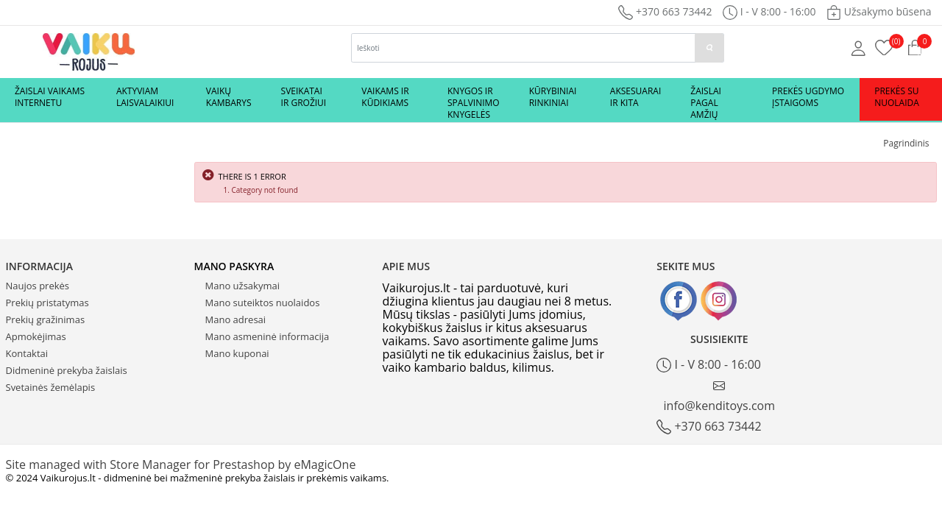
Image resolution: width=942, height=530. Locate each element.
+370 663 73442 (665, 11)
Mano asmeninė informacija (267, 336)
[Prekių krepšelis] (884, 46)
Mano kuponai (237, 353)
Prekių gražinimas (45, 319)
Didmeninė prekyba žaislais (66, 370)
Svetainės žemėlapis (51, 387)
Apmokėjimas (36, 336)
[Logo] (89, 51)
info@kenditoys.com (720, 396)
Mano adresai (235, 319)
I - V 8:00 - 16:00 (708, 364)
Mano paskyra (234, 266)
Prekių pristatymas (47, 302)
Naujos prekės (38, 285)
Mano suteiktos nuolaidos (262, 302)
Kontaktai (27, 353)
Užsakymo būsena (878, 11)
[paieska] (709, 48)
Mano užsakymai (242, 285)
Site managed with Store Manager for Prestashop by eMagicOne (181, 464)
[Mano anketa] (858, 47)
